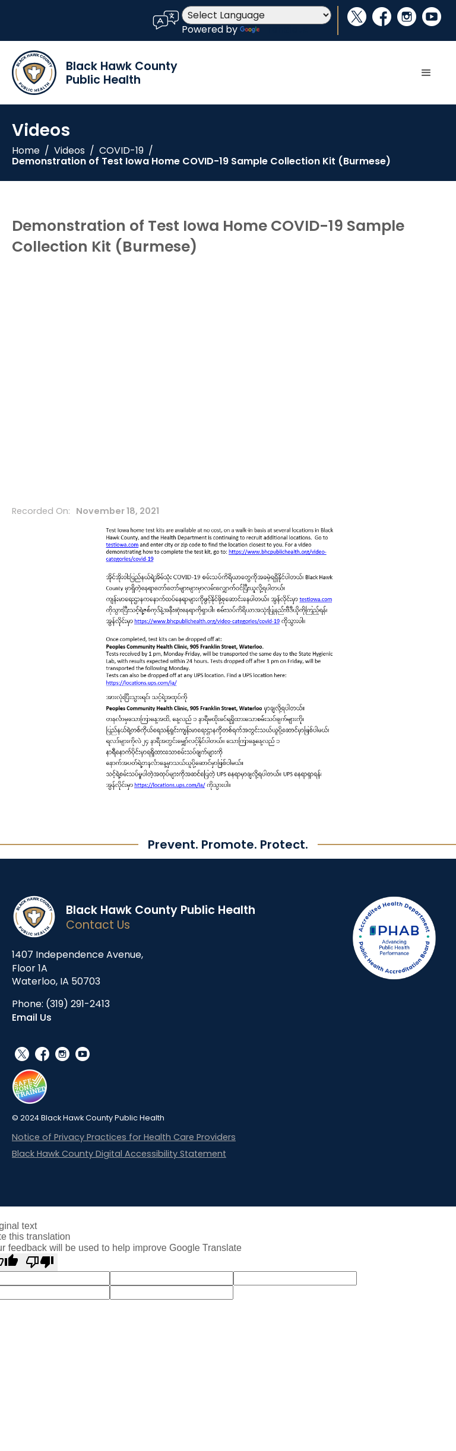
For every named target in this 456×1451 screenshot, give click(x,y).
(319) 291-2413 (78, 1004)
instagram (406, 16)
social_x (356, 16)
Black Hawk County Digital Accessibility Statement (119, 1154)
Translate (274, 29)
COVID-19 (121, 150)
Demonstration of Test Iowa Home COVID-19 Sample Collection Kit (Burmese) (201, 161)
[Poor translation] (40, 1262)
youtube (431, 16)
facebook (381, 16)
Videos (69, 150)
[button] (426, 73)
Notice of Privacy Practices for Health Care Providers (124, 1137)
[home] (95, 72)
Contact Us (98, 925)
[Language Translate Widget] (256, 15)
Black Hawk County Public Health (160, 910)
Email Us (32, 1017)
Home (26, 150)
